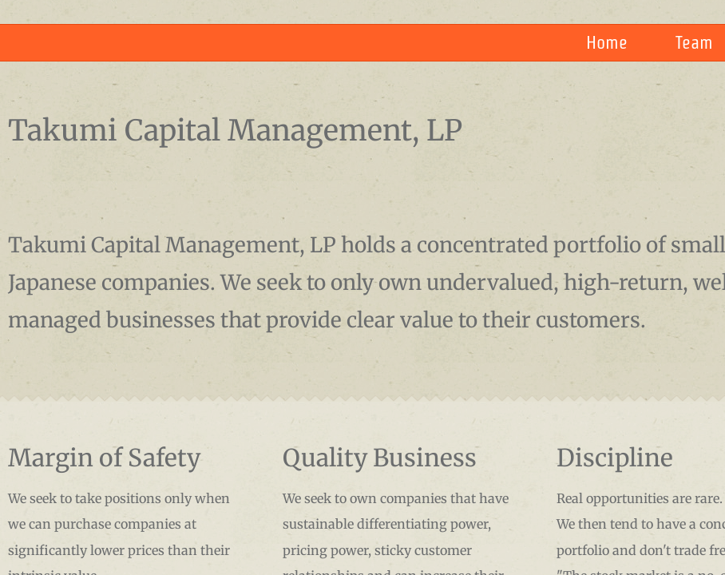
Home (607, 42)
